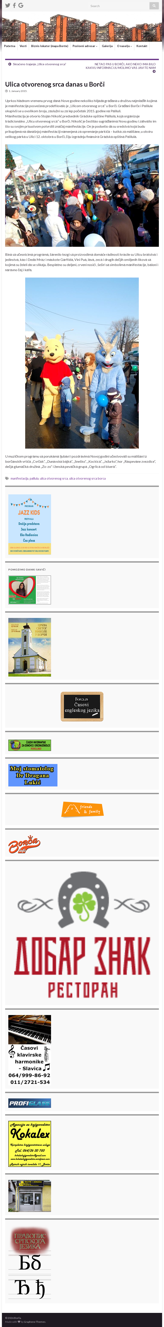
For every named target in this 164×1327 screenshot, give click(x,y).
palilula (34, 478)
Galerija (107, 46)
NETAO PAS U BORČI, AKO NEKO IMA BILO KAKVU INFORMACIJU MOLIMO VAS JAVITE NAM (121, 65)
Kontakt (141, 46)
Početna (9, 46)
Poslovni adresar (85, 46)
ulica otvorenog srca (54, 478)
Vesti (23, 46)
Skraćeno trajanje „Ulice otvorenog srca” (39, 64)
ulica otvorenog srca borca (87, 478)
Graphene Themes (34, 1321)
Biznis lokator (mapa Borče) (49, 46)
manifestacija (19, 478)
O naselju (124, 46)
